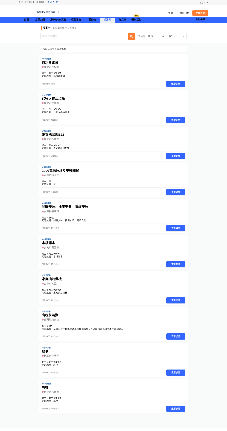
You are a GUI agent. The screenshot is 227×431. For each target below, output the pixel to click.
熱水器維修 (60, 76)
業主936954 (56, 109)
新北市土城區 (52, 67)
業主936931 (56, 364)
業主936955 (56, 73)
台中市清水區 (52, 176)
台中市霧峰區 (52, 394)
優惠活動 (136, 19)
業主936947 (56, 146)
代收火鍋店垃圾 (62, 112)
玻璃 (56, 367)
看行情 (92, 19)
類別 (171, 36)
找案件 (107, 19)
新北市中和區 (52, 103)
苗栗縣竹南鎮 (52, 322)
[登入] (49, 2)
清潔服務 (76, 19)
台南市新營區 (52, 249)
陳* (51, 328)
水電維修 (40, 19)
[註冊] (55, 2)
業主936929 (56, 401)
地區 (150, 36)
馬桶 (56, 404)
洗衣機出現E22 (62, 149)
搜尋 (170, 13)
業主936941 (56, 255)
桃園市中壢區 (52, 358)
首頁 (26, 19)
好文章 (122, 19)
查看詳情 (174, 84)
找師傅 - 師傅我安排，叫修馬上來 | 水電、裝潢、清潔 (26, 11)
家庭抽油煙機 (61, 294)
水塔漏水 (59, 258)
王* (51, 182)
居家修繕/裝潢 (58, 19)
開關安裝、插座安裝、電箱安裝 (70, 222)
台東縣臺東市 (52, 212)
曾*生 (52, 219)
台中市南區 (51, 285)
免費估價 (200, 13)
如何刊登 (184, 13)
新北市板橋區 (52, 140)
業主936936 (56, 292)
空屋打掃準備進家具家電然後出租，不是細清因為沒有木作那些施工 (89, 331)
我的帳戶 (200, 19)
